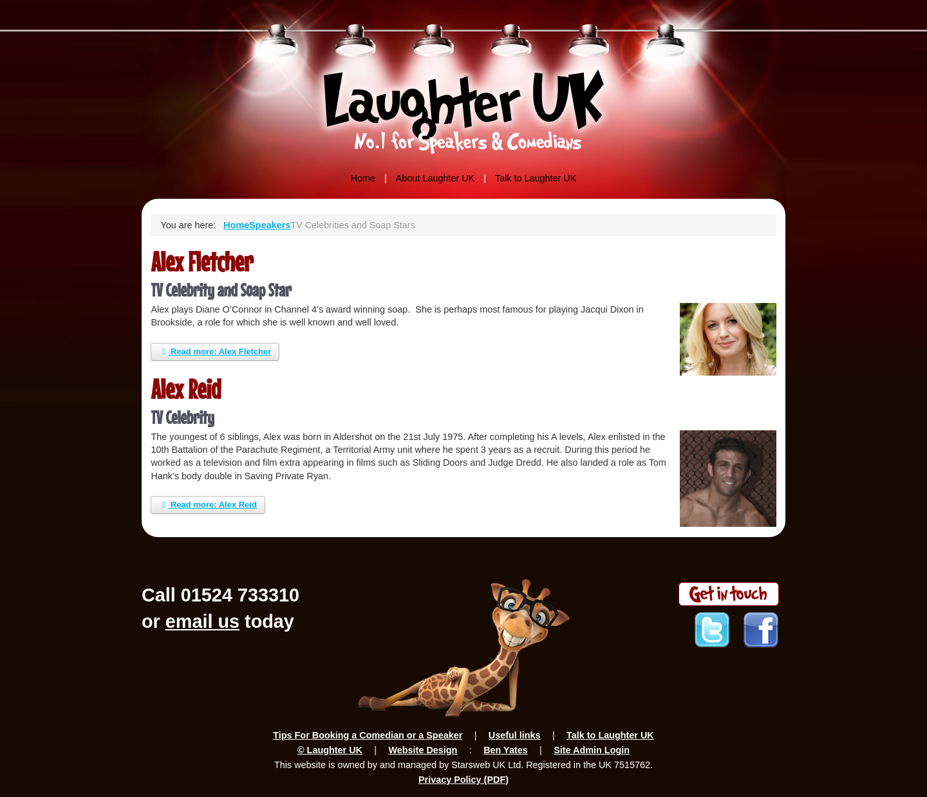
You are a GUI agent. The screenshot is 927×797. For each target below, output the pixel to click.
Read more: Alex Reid (208, 504)
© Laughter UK (329, 750)
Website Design (422, 750)
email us (202, 621)
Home (363, 178)
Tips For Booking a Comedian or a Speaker (367, 735)
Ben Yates (505, 750)
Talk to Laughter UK (535, 178)
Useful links (515, 735)
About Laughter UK (435, 178)
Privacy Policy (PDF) (463, 779)
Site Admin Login (592, 750)
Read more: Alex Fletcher (215, 351)
